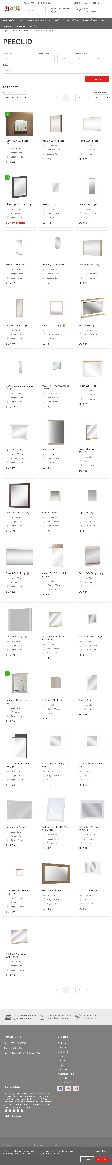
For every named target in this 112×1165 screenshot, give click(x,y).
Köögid (58, 20)
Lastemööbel (72, 20)
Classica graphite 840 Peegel (19, 204)
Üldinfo (78, 2)
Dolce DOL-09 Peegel (16, 573)
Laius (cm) (7, 53)
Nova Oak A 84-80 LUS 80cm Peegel (17, 955)
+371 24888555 (30, 2)
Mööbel (38, 30)
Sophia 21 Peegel (87, 512)
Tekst (5, 65)
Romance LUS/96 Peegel (90, 636)
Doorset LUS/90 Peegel (90, 264)
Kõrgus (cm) (44, 53)
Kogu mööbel (10, 20)
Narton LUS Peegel (88, 204)
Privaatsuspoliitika (65, 1073)
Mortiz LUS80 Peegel (89, 140)
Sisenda (95, 2)
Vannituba (19, 26)
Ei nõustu (87, 1159)
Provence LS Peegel (15, 827)
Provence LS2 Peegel (52, 325)
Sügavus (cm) (81, 53)
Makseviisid (62, 1051)
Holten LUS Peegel (87, 385)
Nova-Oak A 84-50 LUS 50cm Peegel (90, 450)
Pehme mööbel (90, 20)
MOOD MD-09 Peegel (52, 449)
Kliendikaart (62, 1069)
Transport (62, 1047)
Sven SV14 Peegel (87, 325)
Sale (22, 20)
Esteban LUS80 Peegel (53, 700)
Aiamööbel (33, 26)
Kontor (7, 26)
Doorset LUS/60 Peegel (53, 140)
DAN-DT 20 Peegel (15, 636)
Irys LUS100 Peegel (15, 449)
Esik (103, 20)
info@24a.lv (46, 2)
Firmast (61, 1065)
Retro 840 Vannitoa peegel (18, 512)
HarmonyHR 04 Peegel (53, 264)
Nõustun (102, 1159)
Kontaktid (61, 1043)
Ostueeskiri (62, 1078)
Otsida (97, 79)
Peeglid (49, 30)
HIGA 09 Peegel (49, 204)
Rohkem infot (53, 1153)
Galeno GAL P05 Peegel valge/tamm (17, 892)
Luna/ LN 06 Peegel (88, 890)
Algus (5, 30)
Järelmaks (62, 1056)
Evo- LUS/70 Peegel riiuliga (91, 573)
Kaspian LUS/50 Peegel (17, 325)
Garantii (61, 1060)
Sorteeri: (6, 92)
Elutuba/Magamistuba (40, 20)
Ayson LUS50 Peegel (16, 264)
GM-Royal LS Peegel (52, 890)
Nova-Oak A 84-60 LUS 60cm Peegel (53, 638)
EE (87, 2)
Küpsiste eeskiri (64, 1082)
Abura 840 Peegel (87, 700)
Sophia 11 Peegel (50, 512)
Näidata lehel (100, 92)
